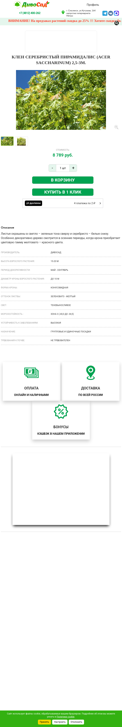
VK (111, 12)
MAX (116, 12)
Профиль (93, 4)
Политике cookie (65, 716)
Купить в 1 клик (62, 192)
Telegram (104, 12)
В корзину (63, 180)
